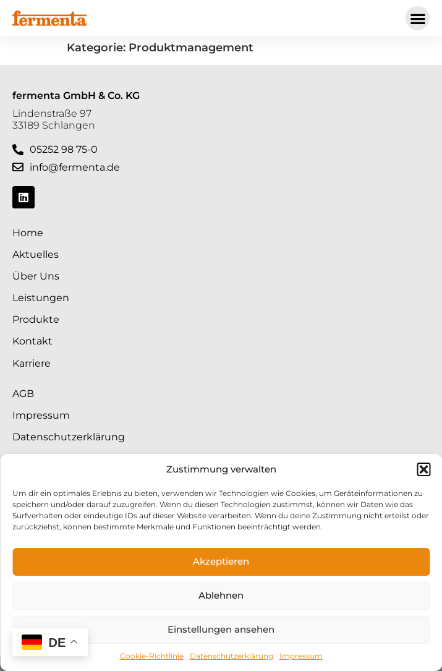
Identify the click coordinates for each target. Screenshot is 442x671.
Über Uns (35, 276)
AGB (23, 394)
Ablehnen (221, 595)
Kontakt (32, 341)
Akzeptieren (221, 561)
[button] (423, 469)
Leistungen (40, 298)
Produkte (35, 319)
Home (27, 233)
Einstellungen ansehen (221, 629)
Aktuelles (35, 254)
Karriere (31, 363)
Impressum (301, 655)
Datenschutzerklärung (231, 655)
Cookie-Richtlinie (152, 655)
